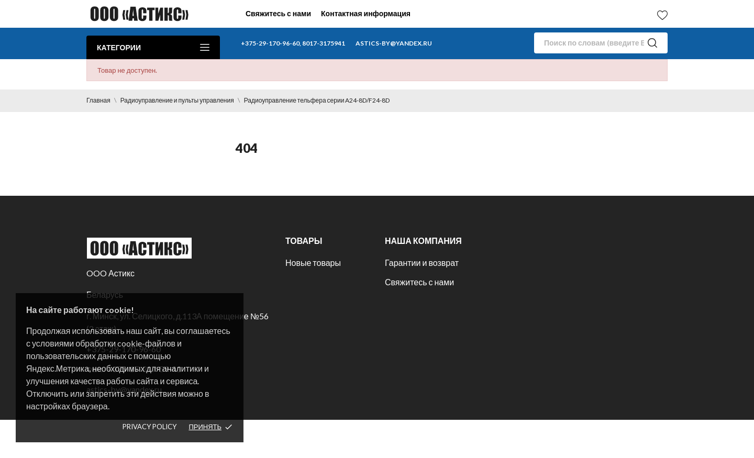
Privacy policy (149, 426)
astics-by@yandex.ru (394, 43)
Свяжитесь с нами (278, 13)
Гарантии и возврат (422, 262)
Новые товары (313, 262)
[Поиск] (601, 42)
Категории (153, 47)
